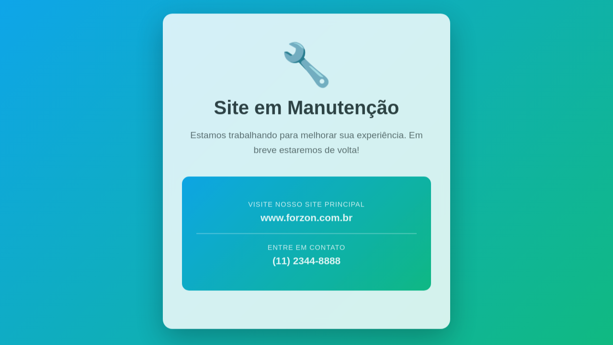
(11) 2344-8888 (306, 258)
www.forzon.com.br (306, 215)
